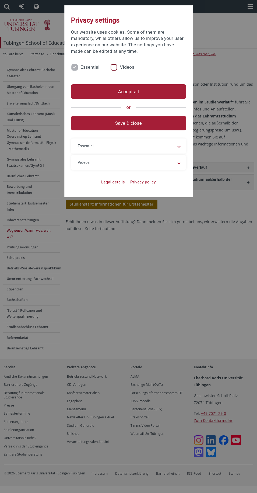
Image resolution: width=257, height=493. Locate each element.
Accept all (128, 91)
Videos (127, 67)
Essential (90, 67)
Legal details (113, 182)
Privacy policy (143, 182)
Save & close (128, 123)
